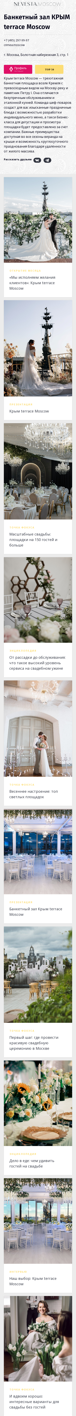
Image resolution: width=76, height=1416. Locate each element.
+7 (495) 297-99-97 (16, 40)
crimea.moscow (14, 45)
